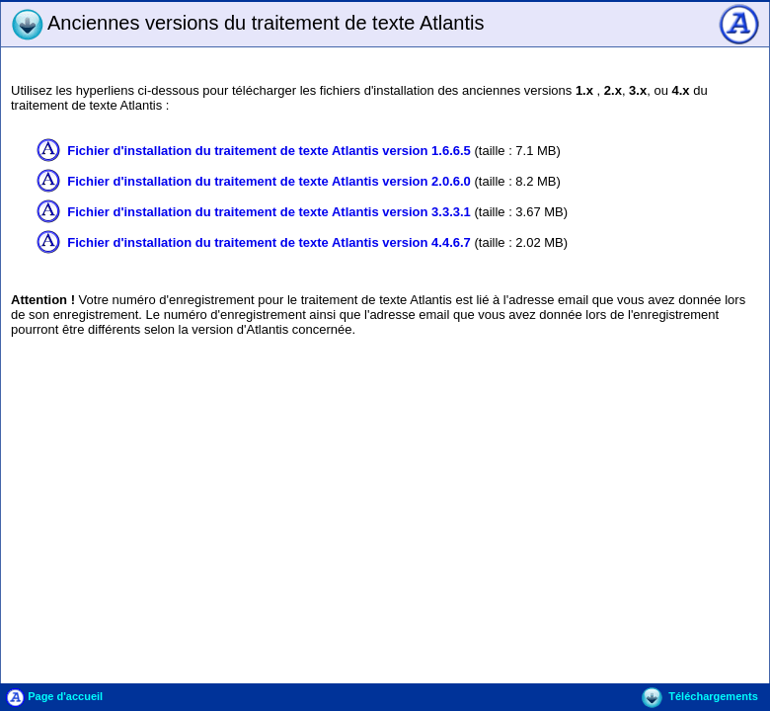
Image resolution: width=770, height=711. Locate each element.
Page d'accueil (54, 696)
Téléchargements (700, 696)
